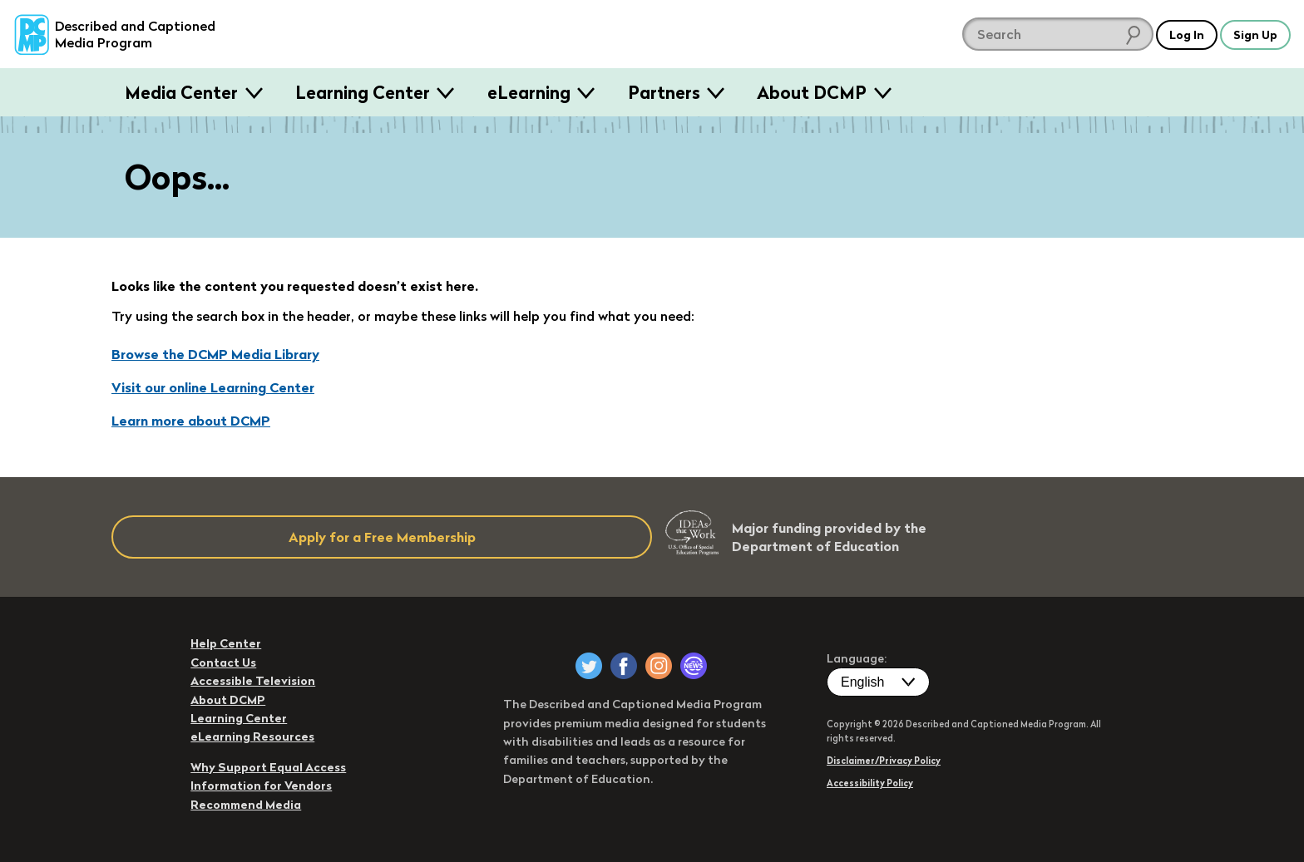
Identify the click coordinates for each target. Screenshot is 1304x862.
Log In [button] (1174, 34)
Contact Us (223, 662)
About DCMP (812, 92)
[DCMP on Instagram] (658, 666)
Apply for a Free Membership (382, 537)
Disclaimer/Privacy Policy (884, 760)
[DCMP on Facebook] (623, 666)
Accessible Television (252, 680)
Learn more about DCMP (190, 420)
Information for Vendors (261, 785)
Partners (664, 92)
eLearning (528, 92)
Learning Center (362, 92)
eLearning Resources (252, 736)
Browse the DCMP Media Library (215, 354)
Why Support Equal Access (268, 767)
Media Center (181, 92)
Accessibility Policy (870, 783)
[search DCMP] (1041, 34)
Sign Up (1251, 34)
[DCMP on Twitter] (588, 666)
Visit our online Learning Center (212, 387)
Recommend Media (245, 804)
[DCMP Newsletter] (693, 666)
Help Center (225, 643)
